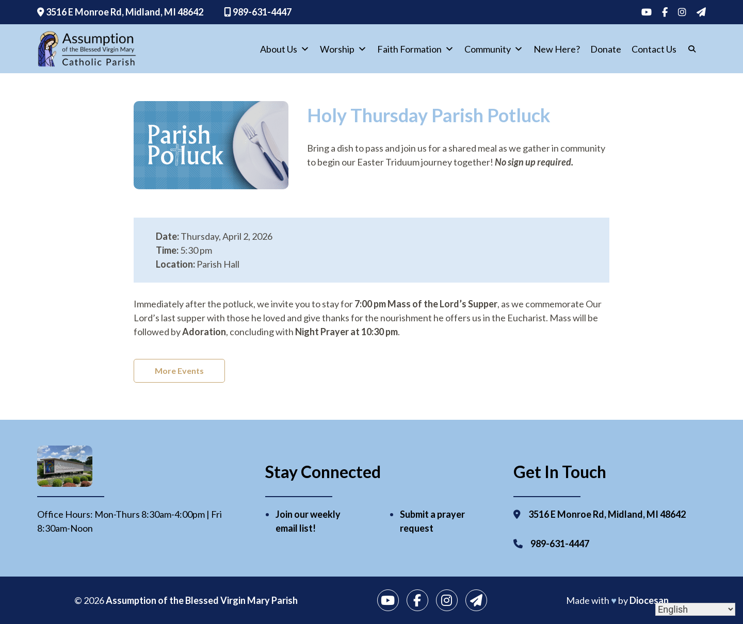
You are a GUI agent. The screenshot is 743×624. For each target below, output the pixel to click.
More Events (179, 370)
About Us (285, 49)
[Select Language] (695, 609)
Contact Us (654, 49)
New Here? (557, 49)
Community (493, 49)
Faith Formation (415, 49)
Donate (605, 49)
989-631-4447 (258, 12)
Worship (343, 49)
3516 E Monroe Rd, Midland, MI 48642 (120, 12)
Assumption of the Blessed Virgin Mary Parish (202, 600)
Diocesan (649, 600)
